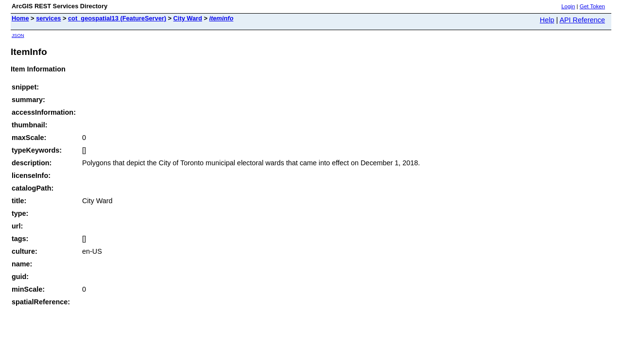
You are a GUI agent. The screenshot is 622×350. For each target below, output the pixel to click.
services (48, 18)
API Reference (582, 20)
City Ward (187, 18)
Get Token (592, 6)
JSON (18, 35)
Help (547, 20)
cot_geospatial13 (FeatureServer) (117, 18)
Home (20, 18)
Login (568, 6)
